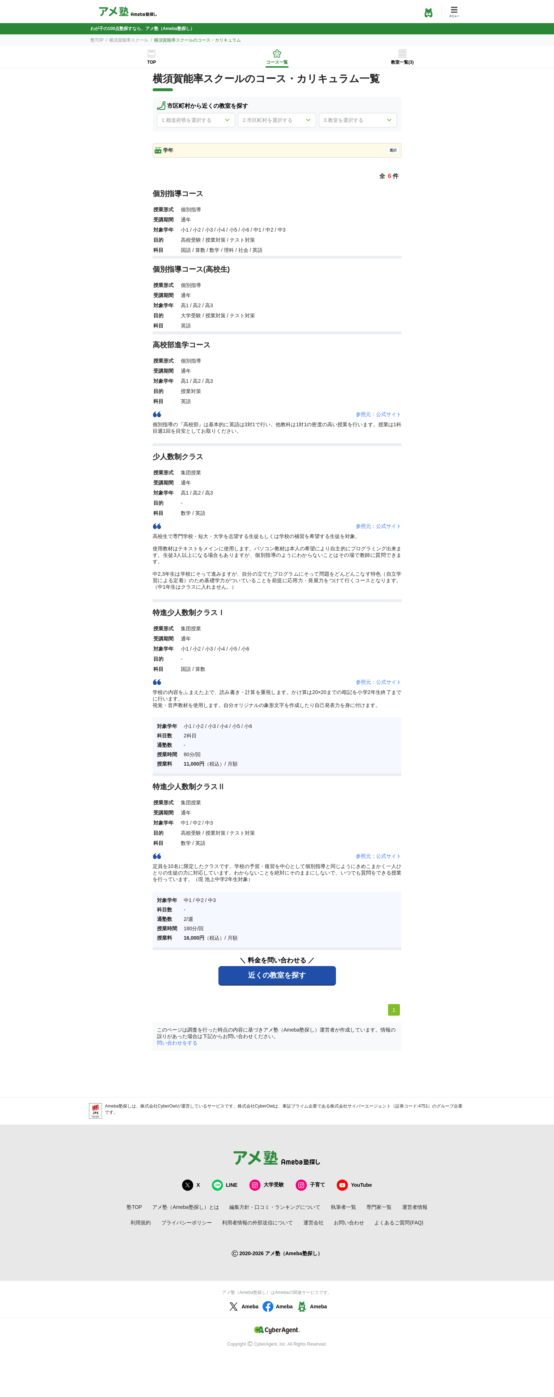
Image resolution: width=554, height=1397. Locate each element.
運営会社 (313, 1222)
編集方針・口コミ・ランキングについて (274, 1207)
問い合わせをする (177, 1043)
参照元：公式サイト (378, 414)
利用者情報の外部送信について (257, 1222)
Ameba (243, 1306)
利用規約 (141, 1222)
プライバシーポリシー (186, 1222)
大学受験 (266, 1185)
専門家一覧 (379, 1207)
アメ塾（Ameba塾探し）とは (185, 1207)
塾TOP (96, 40)
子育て (310, 1185)
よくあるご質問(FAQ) (398, 1222)
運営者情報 (414, 1207)
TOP (151, 62)
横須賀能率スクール (128, 40)
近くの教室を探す (277, 975)
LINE (225, 1185)
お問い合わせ (349, 1222)
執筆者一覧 (343, 1207)
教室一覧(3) (402, 62)
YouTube (354, 1185)
